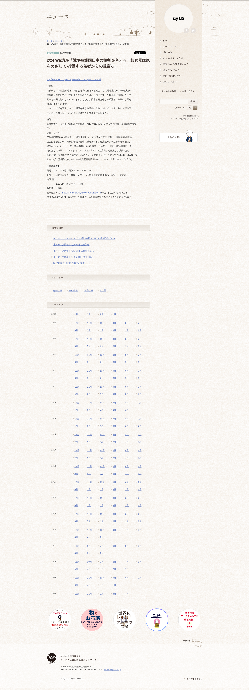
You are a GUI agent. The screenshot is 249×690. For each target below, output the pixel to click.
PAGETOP (185, 640)
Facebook (186, 30)
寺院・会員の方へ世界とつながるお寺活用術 (178, 75)
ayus (178, 18)
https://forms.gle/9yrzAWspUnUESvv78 (81, 192)
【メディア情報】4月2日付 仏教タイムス (73, 250)
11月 (89, 323)
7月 (139, 323)
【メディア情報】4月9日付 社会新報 (71, 244)
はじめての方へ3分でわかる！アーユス (178, 69)
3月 (89, 314)
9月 (114, 323)
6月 (76, 330)
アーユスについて (178, 46)
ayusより (57, 290)
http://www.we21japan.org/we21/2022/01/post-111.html (74, 79)
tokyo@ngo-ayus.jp (112, 669)
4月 (76, 314)
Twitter (193, 30)
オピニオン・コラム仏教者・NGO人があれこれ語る (178, 58)
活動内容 (178, 52)
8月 (127, 323)
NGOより (73, 290)
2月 (101, 314)
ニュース (59, 41)
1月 (114, 314)
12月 (76, 323)
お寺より (88, 290)
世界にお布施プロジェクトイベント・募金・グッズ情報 (178, 64)
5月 (89, 330)
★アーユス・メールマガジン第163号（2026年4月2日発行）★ (84, 238)
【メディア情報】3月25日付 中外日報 (72, 257)
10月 (102, 323)
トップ (178, 40)
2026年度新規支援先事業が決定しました (73, 263)
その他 (103, 290)
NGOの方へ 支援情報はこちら (178, 81)
